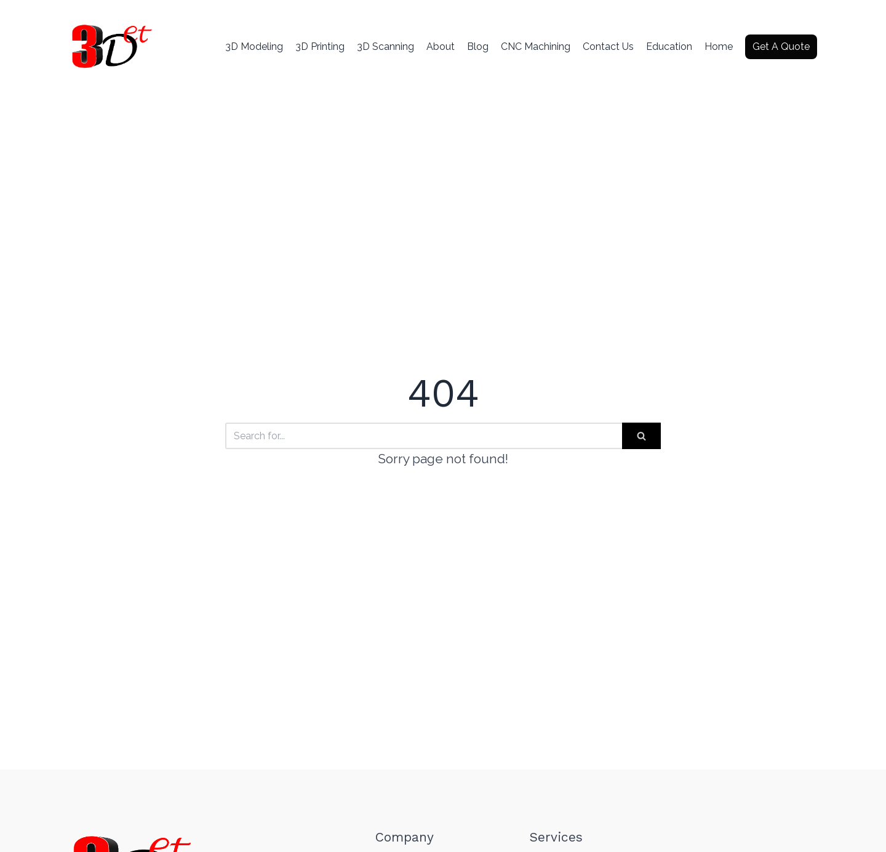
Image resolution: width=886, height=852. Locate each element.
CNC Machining (535, 46)
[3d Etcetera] (111, 46)
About (440, 46)
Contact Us (608, 46)
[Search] (423, 436)
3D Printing (320, 46)
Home (718, 46)
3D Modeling (254, 46)
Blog (478, 46)
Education (669, 46)
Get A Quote (781, 46)
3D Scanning (385, 46)
